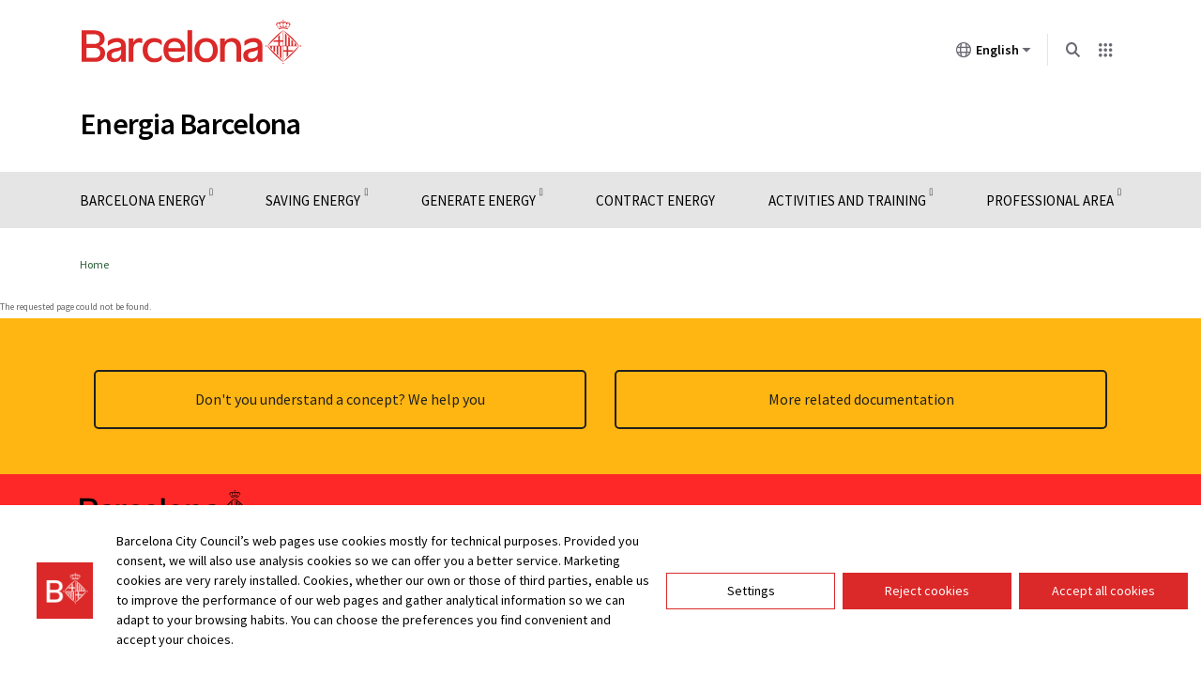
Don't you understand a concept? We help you (340, 399)
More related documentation (861, 399)
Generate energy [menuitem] (478, 200)
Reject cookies (927, 590)
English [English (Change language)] (994, 53)
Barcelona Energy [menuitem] (142, 200)
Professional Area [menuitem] (1050, 200)
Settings (751, 590)
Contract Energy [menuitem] (655, 200)
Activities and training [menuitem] (847, 200)
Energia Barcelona (190, 124)
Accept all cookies (1103, 590)
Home (94, 264)
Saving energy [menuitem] (313, 200)
